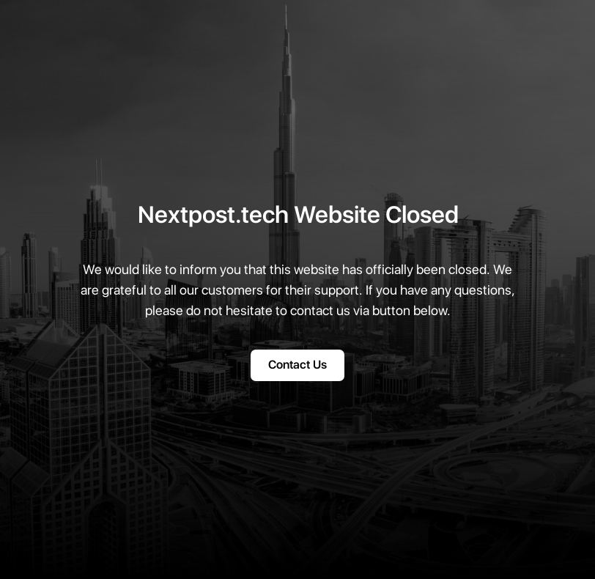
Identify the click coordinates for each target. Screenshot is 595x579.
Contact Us (297, 365)
